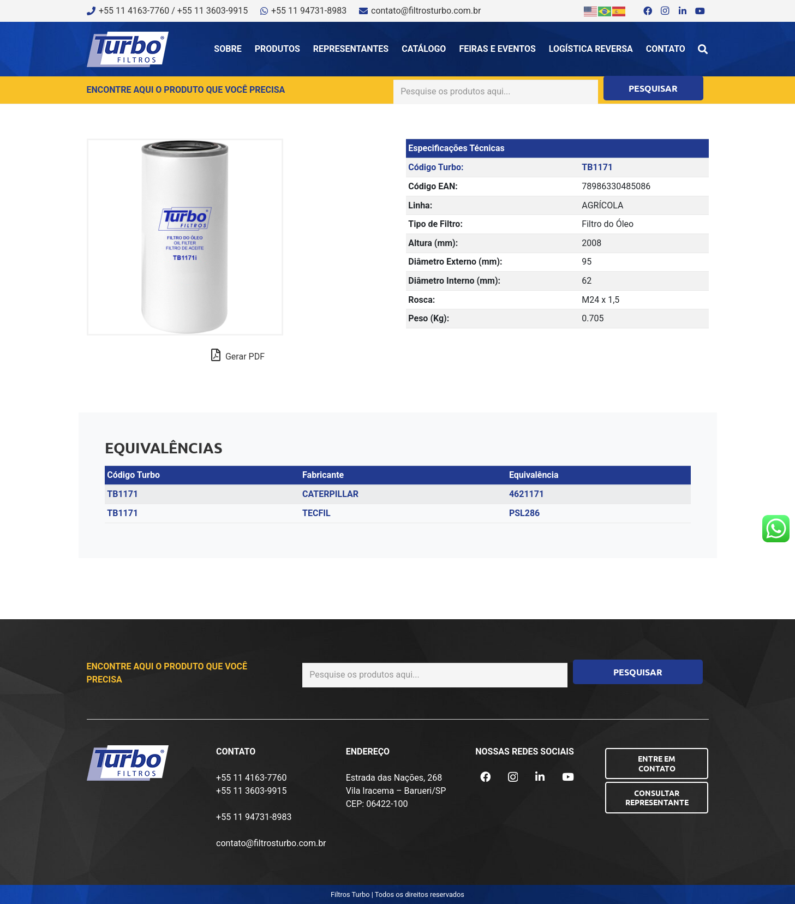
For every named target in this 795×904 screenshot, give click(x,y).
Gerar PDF (238, 355)
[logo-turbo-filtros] (128, 49)
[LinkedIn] (682, 11)
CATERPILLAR (330, 494)
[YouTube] (700, 11)
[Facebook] (647, 11)
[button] (703, 49)
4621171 (526, 494)
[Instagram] (665, 11)
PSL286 (524, 513)
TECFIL (316, 513)
